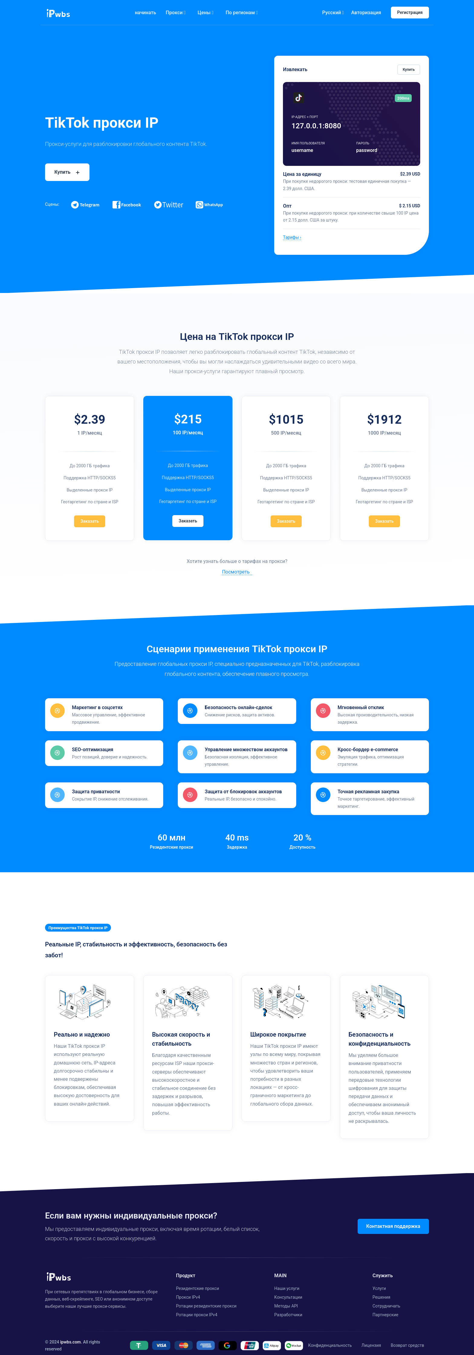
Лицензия (371, 1340)
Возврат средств (407, 1340)
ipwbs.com (70, 1336)
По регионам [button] (242, 12)
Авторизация (366, 12)
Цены (206, 12)
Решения (381, 1292)
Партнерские (385, 1309)
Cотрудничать (386, 1300)
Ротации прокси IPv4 (196, 1309)
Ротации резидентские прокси (206, 1300)
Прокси (175, 12)
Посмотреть (235, 572)
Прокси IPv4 (188, 1292)
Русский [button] (333, 12)
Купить (409, 69)
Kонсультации (288, 1292)
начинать (145, 12)
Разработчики (288, 1309)
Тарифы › (292, 237)
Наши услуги (286, 1283)
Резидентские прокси (197, 1283)
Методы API (286, 1300)
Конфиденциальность (330, 1340)
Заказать (89, 521)
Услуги (379, 1283)
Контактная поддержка (393, 1221)
